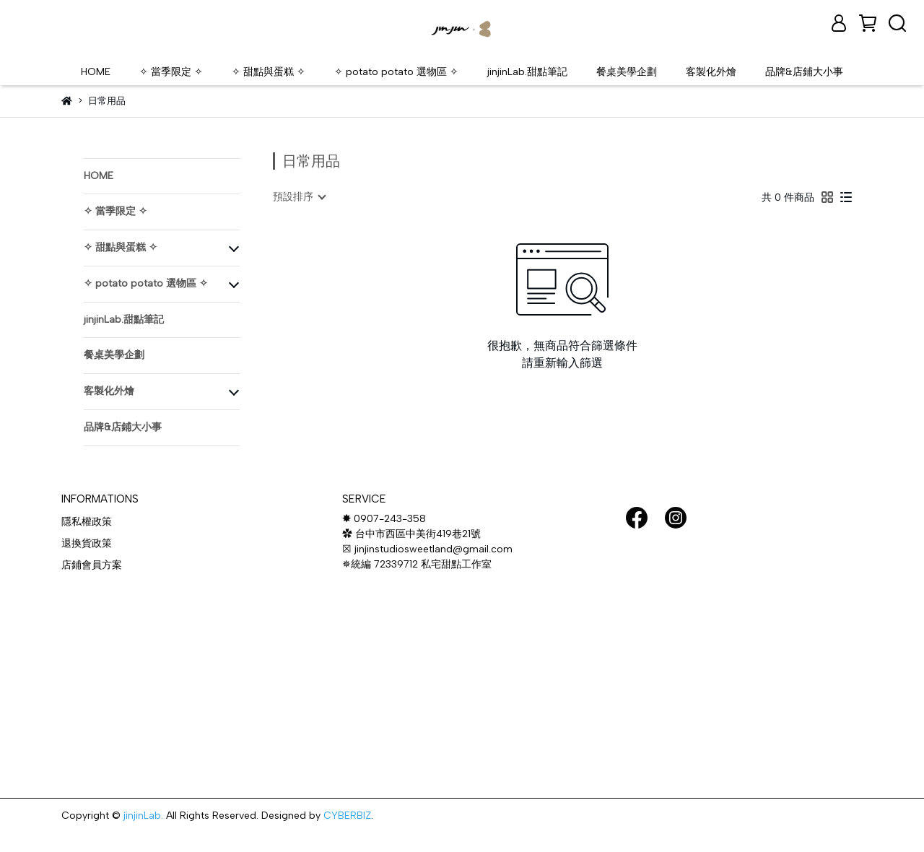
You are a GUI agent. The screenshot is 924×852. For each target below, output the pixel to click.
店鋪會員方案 (91, 565)
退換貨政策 (86, 543)
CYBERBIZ (347, 815)
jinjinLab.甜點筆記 (527, 72)
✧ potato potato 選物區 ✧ (396, 72)
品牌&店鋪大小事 (804, 72)
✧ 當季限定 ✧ (171, 72)
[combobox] (299, 197)
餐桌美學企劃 (626, 72)
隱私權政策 (86, 522)
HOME (95, 72)
